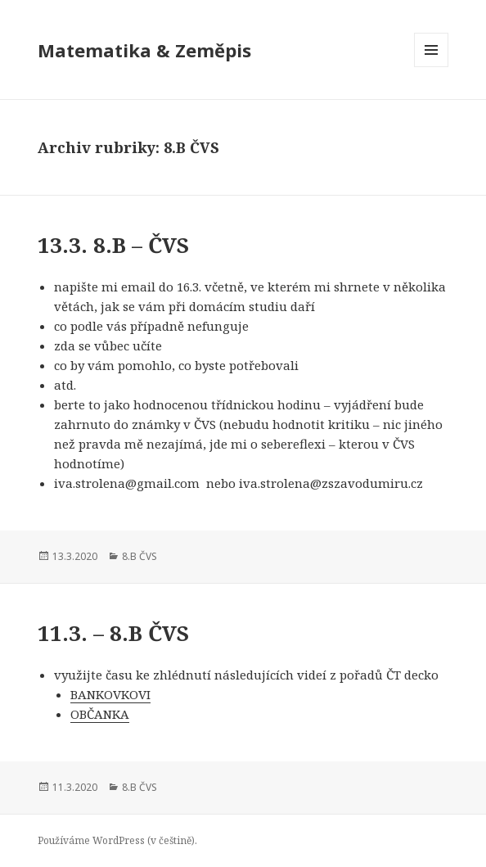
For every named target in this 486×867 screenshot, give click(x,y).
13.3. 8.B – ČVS (113, 245)
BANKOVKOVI (110, 694)
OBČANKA (99, 714)
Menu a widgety (431, 66)
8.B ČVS (139, 556)
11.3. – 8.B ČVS (113, 633)
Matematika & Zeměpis (144, 50)
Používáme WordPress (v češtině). (117, 840)
